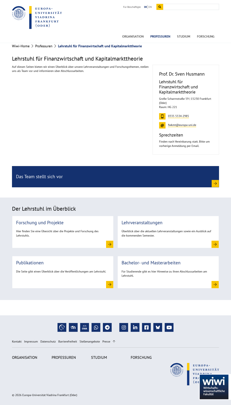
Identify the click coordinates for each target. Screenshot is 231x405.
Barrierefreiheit (67, 341)
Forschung (205, 29)
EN (150, 6)
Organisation (133, 29)
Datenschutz (48, 341)
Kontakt (17, 341)
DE (145, 6)
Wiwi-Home (21, 46)
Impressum (31, 341)
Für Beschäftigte (132, 6)
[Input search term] (191, 7)
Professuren (160, 29)
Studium (183, 29)
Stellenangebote (90, 341)
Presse (106, 341)
